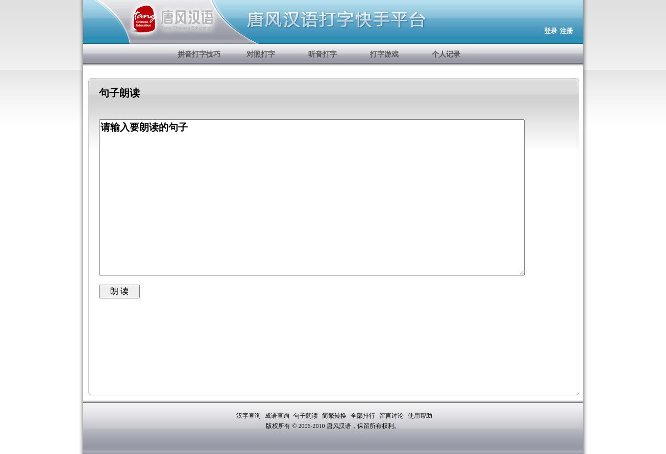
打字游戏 (384, 54)
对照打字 (260, 54)
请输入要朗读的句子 (312, 197)
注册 (566, 31)
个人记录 (446, 54)
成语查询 (278, 415)
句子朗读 (306, 415)
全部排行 (364, 415)
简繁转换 (335, 415)
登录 (550, 31)
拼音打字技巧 (199, 54)
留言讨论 (392, 415)
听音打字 (322, 54)
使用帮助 (420, 415)
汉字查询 (249, 415)
